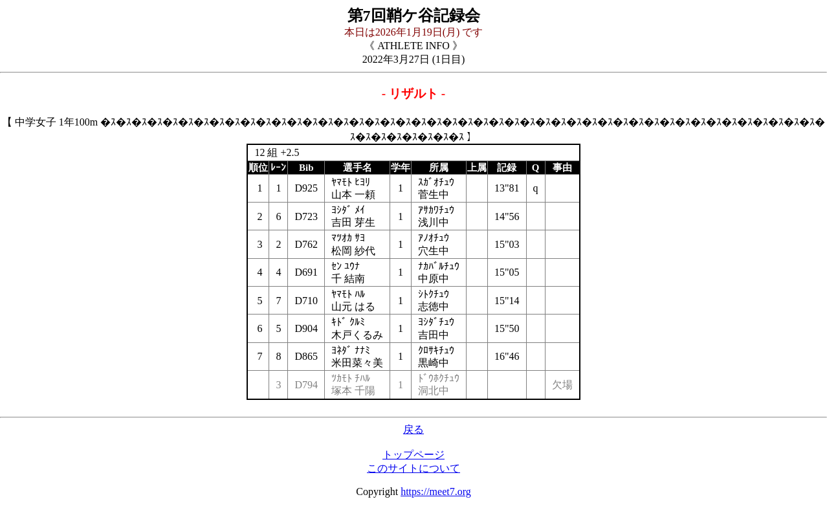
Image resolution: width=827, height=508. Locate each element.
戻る (413, 429)
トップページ (413, 454)
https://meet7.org (436, 491)
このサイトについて (413, 468)
